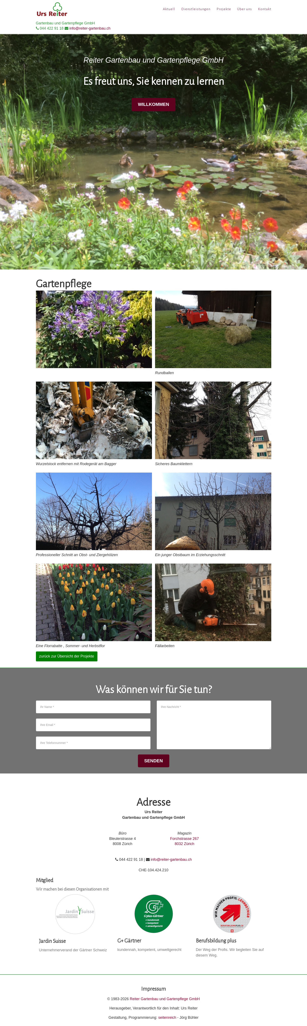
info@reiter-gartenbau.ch (89, 28)
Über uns (244, 10)
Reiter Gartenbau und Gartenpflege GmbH (165, 999)
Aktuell (169, 10)
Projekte (224, 10)
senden (153, 760)
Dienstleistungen (195, 10)
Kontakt (264, 10)
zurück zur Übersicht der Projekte (66, 656)
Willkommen (153, 104)
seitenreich (167, 1017)
